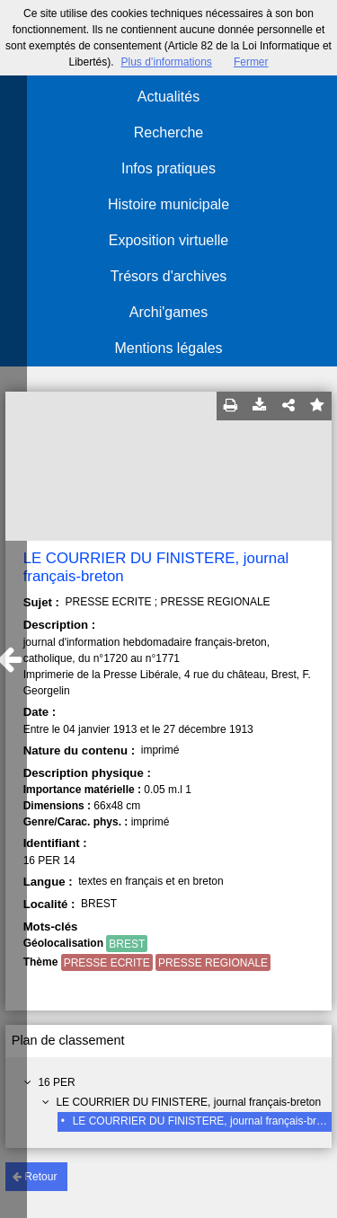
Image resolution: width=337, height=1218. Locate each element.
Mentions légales (168, 348)
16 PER (56, 1082)
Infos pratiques (168, 168)
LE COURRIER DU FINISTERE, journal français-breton (188, 1102)
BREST (127, 944)
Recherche (168, 132)
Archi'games (168, 312)
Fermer (251, 62)
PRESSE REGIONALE (213, 963)
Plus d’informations (165, 62)
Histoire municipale (168, 204)
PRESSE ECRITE (107, 963)
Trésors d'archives (169, 276)
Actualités (168, 96)
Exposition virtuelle (168, 240)
